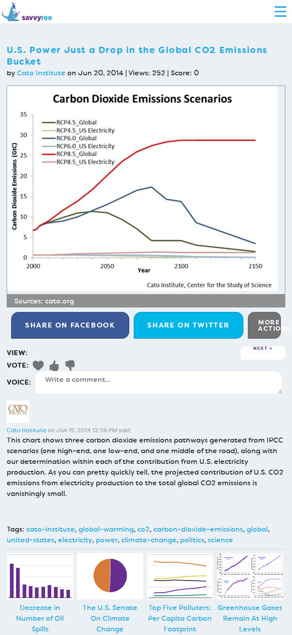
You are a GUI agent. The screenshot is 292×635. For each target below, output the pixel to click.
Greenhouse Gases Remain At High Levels (250, 618)
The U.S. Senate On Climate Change (109, 618)
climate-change (149, 540)
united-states (30, 540)
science (220, 540)
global (257, 529)
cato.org (59, 301)
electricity (75, 540)
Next (260, 348)
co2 (143, 529)
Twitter (188, 325)
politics (192, 540)
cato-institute (50, 529)
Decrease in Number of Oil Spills (40, 618)
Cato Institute (41, 73)
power (107, 540)
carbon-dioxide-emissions (198, 529)
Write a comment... (158, 382)
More (269, 325)
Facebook (70, 325)
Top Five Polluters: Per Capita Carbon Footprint (180, 618)
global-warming (106, 529)
